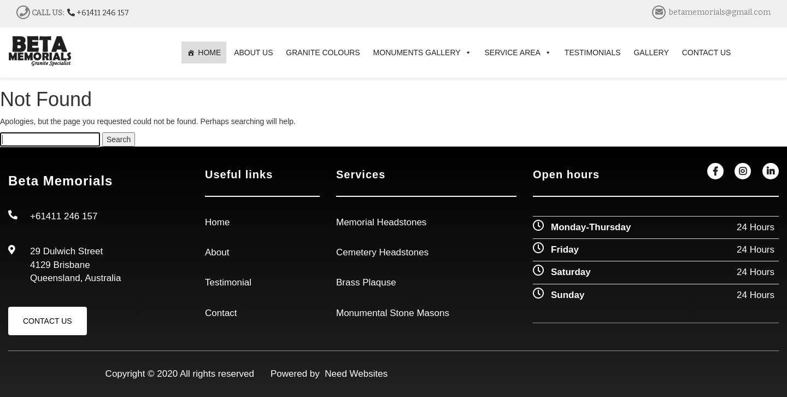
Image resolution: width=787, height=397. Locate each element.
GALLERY (650, 52)
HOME (209, 52)
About (217, 252)
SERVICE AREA (518, 52)
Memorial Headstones (381, 222)
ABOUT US (253, 52)
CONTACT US (706, 52)
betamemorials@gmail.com (720, 12)
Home (217, 222)
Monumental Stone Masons (392, 313)
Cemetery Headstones (382, 252)
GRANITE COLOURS (323, 52)
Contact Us (47, 321)
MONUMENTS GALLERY (422, 52)
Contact (221, 313)
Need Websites (353, 374)
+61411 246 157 (98, 12)
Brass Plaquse (366, 282)
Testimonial (228, 282)
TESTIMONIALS (593, 52)
